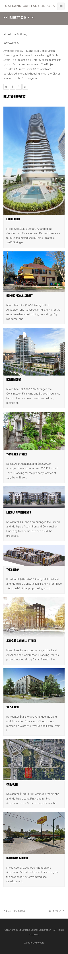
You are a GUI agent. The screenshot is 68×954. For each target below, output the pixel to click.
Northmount (13, 380)
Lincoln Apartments (18, 513)
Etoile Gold (13, 220)
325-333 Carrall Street (21, 641)
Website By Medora (34, 942)
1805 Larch (12, 708)
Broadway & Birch (17, 859)
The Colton (12, 570)
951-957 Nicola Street (19, 296)
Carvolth (12, 785)
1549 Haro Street (16, 455)
